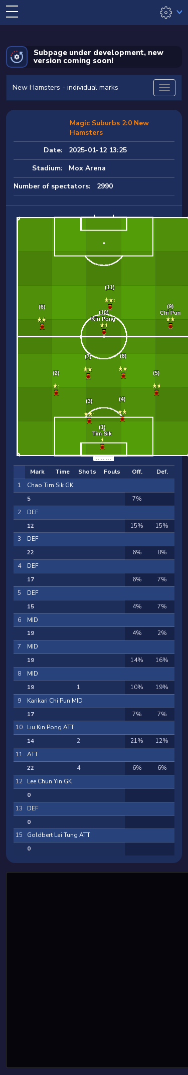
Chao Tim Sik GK (50, 485)
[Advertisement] (94, 968)
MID (32, 620)
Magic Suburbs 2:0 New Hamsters (109, 127)
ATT (32, 754)
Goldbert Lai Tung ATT (58, 835)
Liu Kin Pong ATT (50, 727)
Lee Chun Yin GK (49, 781)
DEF (32, 512)
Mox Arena (87, 168)
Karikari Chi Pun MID (55, 701)
